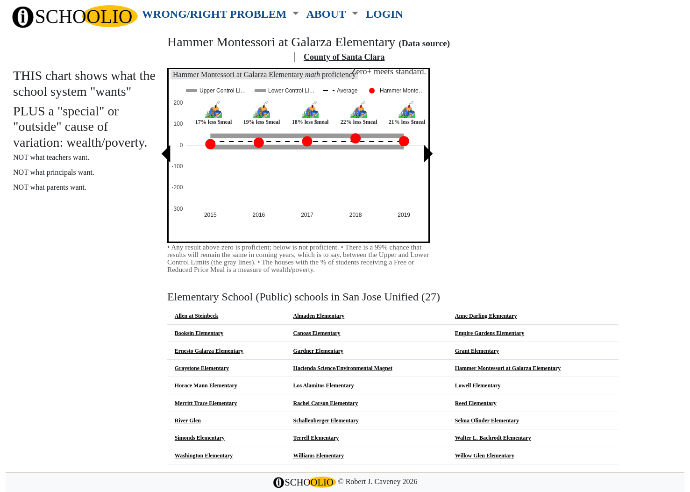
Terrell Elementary (316, 438)
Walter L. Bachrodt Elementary (493, 438)
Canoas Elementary (317, 333)
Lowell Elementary (478, 385)
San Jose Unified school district (229, 57)
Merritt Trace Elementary (206, 403)
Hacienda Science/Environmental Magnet (342, 368)
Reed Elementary (476, 403)
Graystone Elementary (202, 368)
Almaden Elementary (319, 316)
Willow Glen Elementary (484, 455)
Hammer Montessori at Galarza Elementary (508, 368)
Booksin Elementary (199, 333)
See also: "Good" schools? (59, 225)
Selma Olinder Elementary (487, 420)
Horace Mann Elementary (206, 385)
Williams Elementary (318, 455)
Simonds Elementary (200, 438)
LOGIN (384, 14)
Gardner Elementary (318, 351)
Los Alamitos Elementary (323, 385)
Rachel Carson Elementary (325, 403)
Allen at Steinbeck (196, 316)
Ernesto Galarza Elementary (209, 351)
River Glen (188, 420)
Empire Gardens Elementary (489, 333)
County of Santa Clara (344, 57)
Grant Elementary (477, 351)
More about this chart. (53, 205)
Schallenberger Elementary (326, 420)
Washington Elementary (204, 455)
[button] (220, 12)
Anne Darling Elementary (486, 316)
